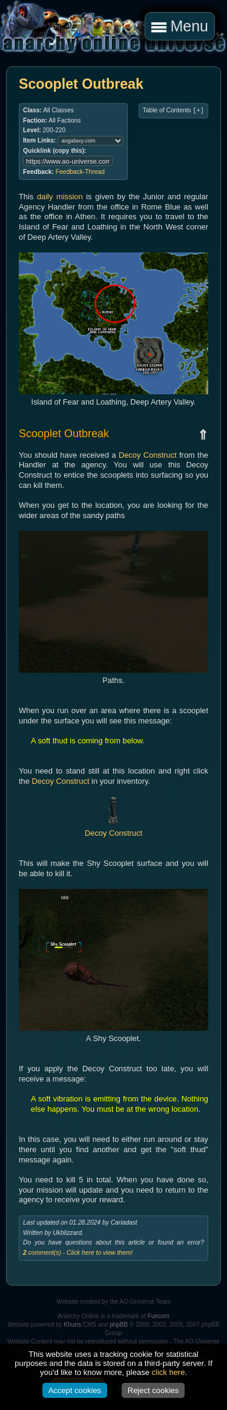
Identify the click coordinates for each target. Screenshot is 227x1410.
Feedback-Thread (80, 171)
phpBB (119, 1324)
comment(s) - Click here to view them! (78, 1252)
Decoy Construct (148, 455)
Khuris (72, 1324)
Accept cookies (74, 1390)
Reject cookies (153, 1390)
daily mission (60, 196)
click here (168, 1372)
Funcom (158, 1316)
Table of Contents (173, 110)
